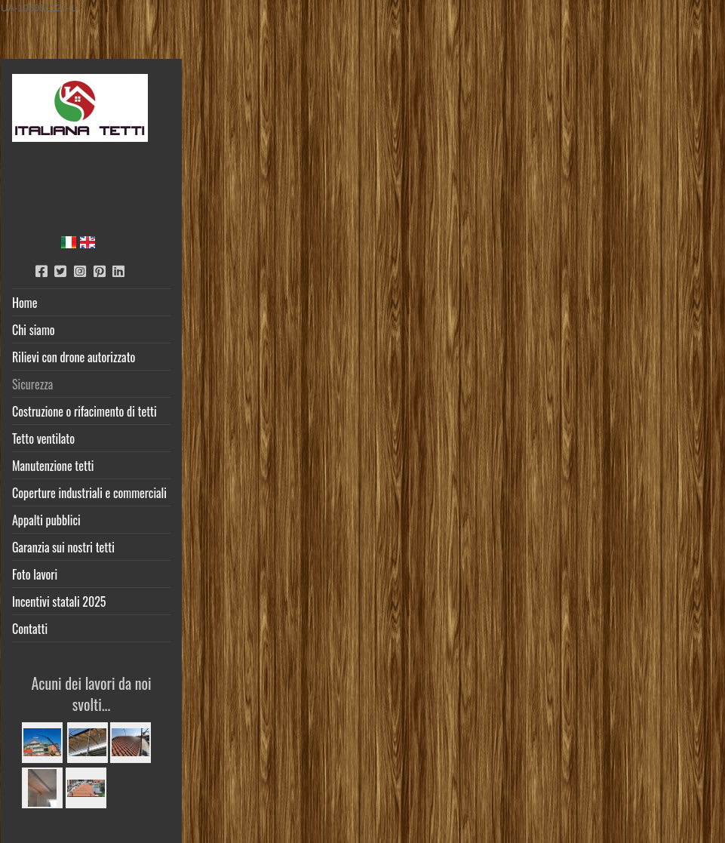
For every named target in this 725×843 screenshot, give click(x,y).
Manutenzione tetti (53, 466)
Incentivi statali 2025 (59, 601)
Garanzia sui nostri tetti (63, 547)
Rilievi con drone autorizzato (73, 357)
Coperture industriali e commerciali (89, 493)
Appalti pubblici (46, 520)
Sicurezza (32, 384)
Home (24, 303)
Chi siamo (33, 330)
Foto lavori (34, 574)
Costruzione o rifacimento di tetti (84, 411)
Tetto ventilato (43, 438)
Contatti (30, 629)
